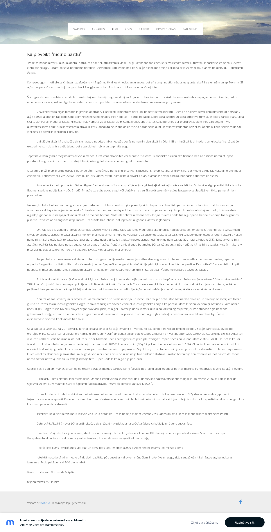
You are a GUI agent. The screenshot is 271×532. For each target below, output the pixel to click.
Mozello (45, 502)
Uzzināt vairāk (244, 522)
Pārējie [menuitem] (144, 29)
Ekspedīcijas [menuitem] (166, 29)
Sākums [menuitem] (79, 29)
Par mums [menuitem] (190, 29)
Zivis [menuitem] (128, 29)
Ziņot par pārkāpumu (204, 522)
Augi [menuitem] (115, 29)
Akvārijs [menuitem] (98, 29)
